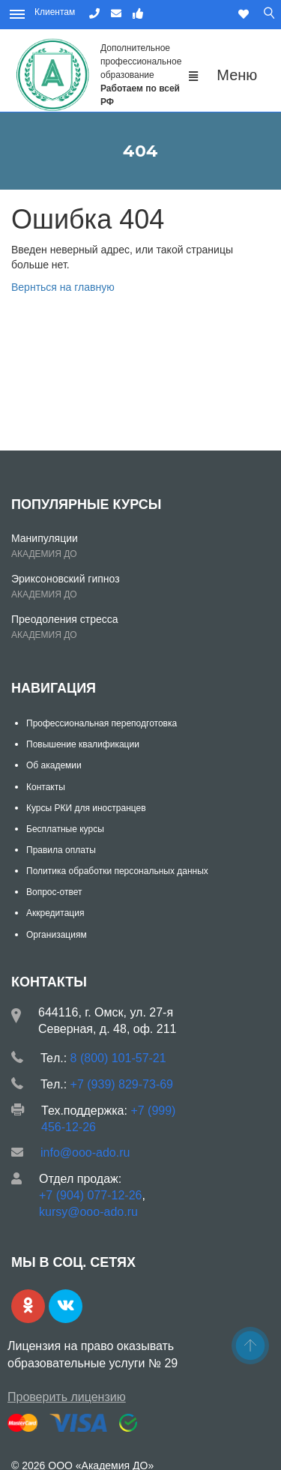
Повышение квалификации (82, 744)
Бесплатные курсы (65, 829)
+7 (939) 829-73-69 (121, 1084)
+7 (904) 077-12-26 (90, 1195)
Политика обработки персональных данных (117, 871)
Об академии (54, 765)
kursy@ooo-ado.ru (88, 1211)
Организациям (56, 935)
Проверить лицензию (66, 1397)
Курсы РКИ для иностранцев (86, 808)
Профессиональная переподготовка (101, 723)
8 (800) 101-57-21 (118, 1058)
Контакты (45, 787)
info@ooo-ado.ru (85, 1152)
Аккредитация (55, 913)
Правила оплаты (61, 850)
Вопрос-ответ (54, 892)
